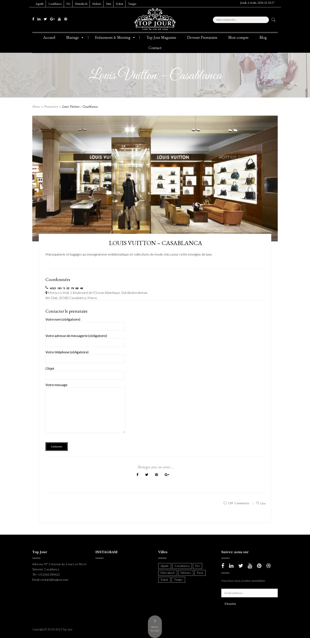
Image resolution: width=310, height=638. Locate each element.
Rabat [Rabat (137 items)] (164, 579)
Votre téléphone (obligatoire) (84, 355)
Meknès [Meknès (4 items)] (186, 572)
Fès (68, 4)
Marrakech (81, 4)
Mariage (75, 37)
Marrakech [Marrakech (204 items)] (168, 572)
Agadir (39, 4)
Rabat (119, 4)
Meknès (96, 4)
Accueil (49, 37)
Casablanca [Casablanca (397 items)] (182, 566)
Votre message (85, 411)
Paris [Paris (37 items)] (200, 572)
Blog (263, 37)
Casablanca (55, 4)
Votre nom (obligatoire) (84, 322)
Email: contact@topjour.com (50, 579)
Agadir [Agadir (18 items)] (165, 566)
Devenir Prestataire (202, 37)
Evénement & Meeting (115, 37)
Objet (84, 371)
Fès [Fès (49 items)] (197, 566)
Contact (155, 47)
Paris (108, 4)
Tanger (132, 4)
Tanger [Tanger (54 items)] (178, 579)
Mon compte (238, 37)
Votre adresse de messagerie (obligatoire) (84, 339)
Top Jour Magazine (161, 37)
